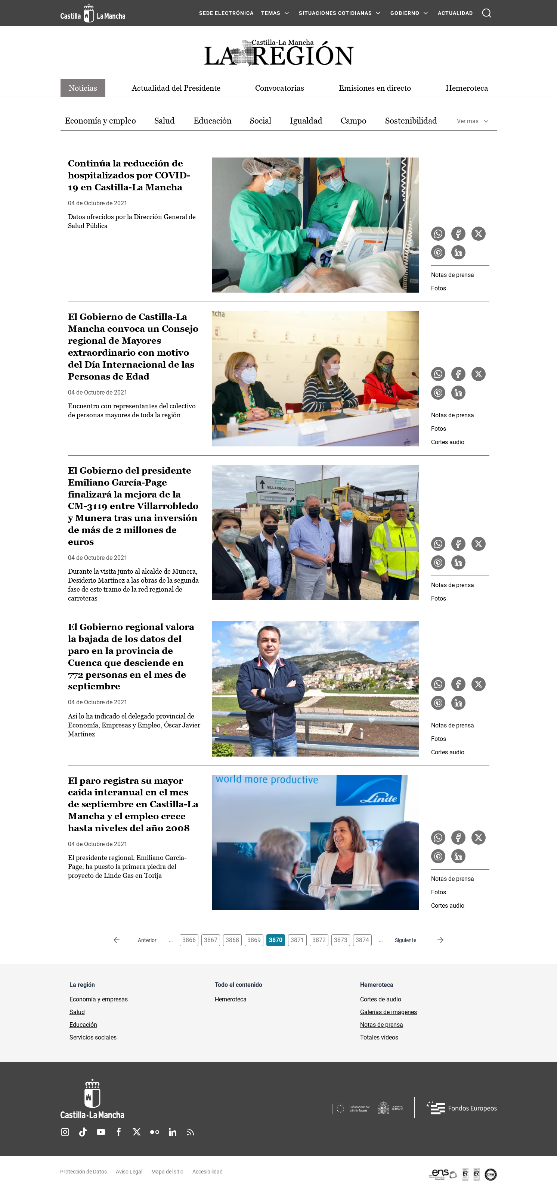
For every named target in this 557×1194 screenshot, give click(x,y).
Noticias (84, 88)
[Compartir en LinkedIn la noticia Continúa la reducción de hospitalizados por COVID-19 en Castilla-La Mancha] (458, 253)
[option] (100, 121)
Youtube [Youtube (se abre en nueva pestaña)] (101, 1132)
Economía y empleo (100, 121)
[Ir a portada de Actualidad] (279, 55)
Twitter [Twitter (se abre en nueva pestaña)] (137, 1132)
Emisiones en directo (374, 88)
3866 (189, 940)
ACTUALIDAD (455, 13)
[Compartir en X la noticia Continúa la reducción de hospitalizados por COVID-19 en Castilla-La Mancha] (478, 234)
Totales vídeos (379, 1038)
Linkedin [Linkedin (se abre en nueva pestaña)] (173, 1132)
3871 (297, 940)
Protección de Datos (84, 1173)
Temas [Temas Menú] (271, 13)
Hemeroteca (465, 88)
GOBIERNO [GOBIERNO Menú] (405, 13)
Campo (353, 121)
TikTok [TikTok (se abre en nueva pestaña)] (83, 1132)
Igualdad (306, 121)
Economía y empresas (98, 1000)
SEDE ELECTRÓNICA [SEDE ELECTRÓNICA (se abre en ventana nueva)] (226, 13)
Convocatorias (280, 88)
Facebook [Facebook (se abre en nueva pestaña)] (119, 1132)
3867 (210, 940)
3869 (254, 940)
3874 (362, 940)
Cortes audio (447, 442)
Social (260, 121)
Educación (213, 121)
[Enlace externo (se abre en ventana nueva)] (462, 1175)
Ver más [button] (468, 121)
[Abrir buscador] (487, 13)
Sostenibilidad (411, 121)
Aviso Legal (129, 1173)
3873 (340, 940)
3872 (319, 940)
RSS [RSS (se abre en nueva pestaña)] (190, 1132)
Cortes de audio (380, 1000)
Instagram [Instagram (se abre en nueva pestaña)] (65, 1132)
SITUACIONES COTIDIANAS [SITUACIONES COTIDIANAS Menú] (335, 13)
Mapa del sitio (168, 1173)
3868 (232, 940)
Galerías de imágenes (388, 1012)
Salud (164, 121)
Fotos (438, 288)
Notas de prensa (452, 275)
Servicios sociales (93, 1038)
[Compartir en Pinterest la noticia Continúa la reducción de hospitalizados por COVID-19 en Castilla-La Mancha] (438, 253)
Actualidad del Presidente (176, 88)
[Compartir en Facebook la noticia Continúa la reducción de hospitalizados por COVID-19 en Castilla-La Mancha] (458, 234)
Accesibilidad (208, 1173)
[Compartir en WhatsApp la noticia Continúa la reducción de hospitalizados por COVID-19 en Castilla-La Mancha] (438, 234)
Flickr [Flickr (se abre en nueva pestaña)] (155, 1132)
